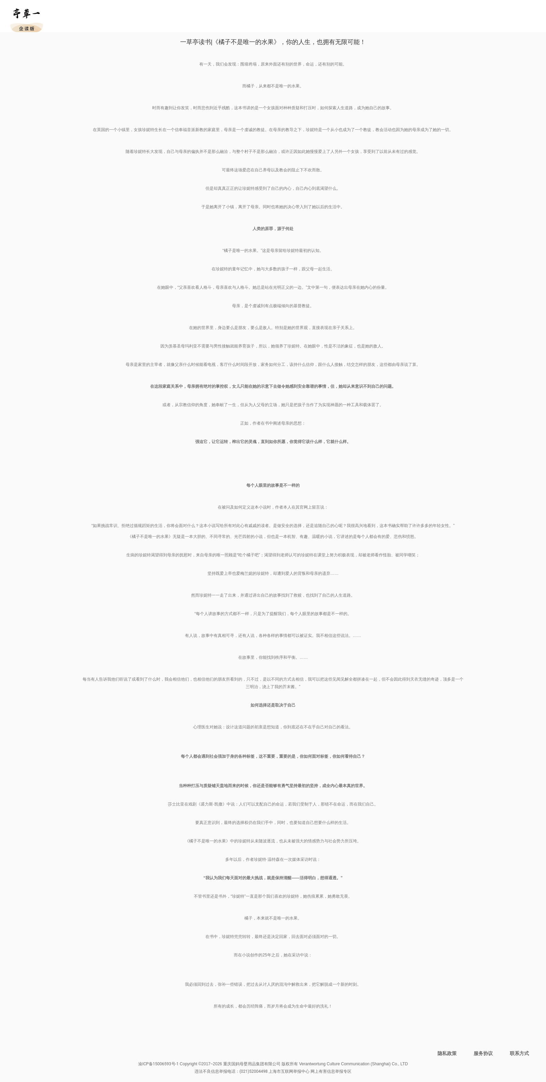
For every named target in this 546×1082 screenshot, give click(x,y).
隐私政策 (447, 1053)
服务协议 (483, 1053)
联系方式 (519, 1053)
